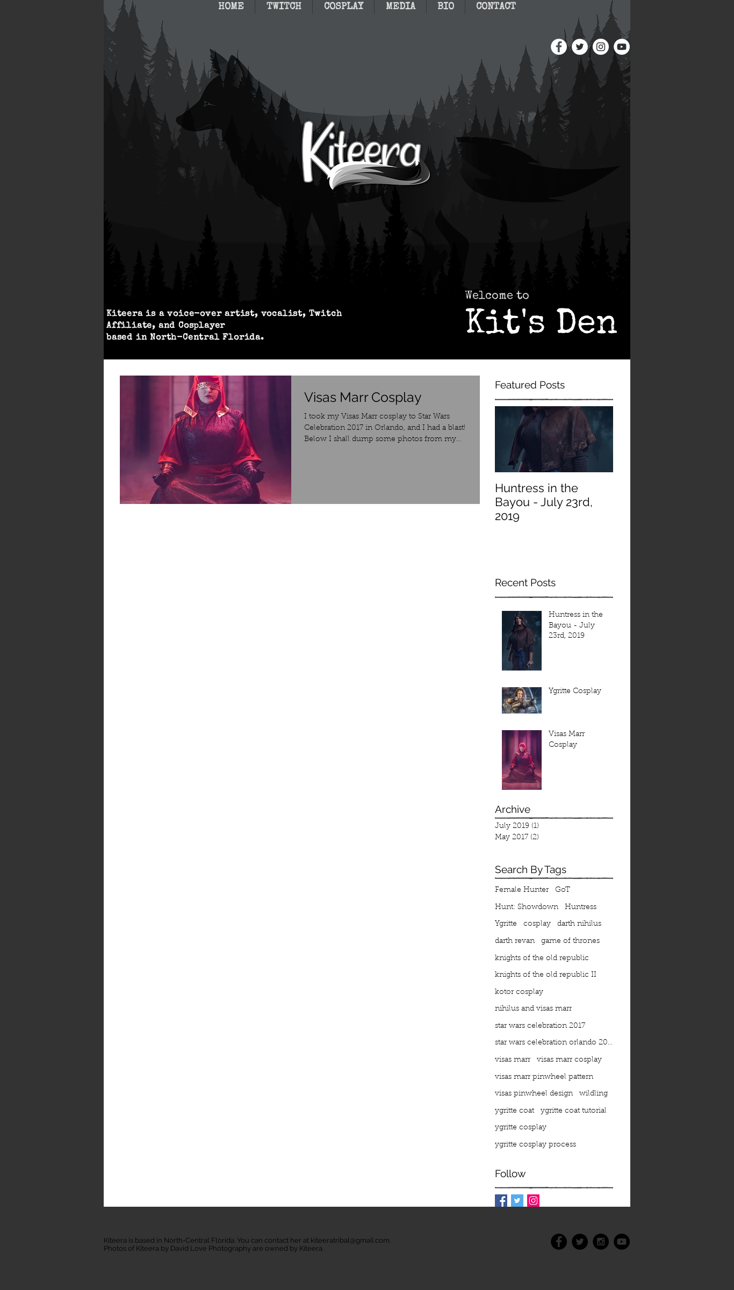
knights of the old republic (542, 958)
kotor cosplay (519, 992)
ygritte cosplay (520, 1128)
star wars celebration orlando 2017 (554, 1043)
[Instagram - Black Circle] (601, 1242)
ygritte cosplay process (535, 1145)
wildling (593, 1094)
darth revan (515, 941)
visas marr (512, 1060)
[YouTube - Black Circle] (622, 1242)
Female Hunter (522, 890)
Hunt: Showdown (526, 907)
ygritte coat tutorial (574, 1111)
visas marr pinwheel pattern (544, 1077)
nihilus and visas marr (533, 1009)
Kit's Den (541, 325)
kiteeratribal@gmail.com (350, 1240)
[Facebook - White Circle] (559, 47)
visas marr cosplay (569, 1060)
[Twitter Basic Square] (517, 1200)
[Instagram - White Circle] (601, 47)
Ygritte (506, 924)
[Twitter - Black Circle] (580, 1242)
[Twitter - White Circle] (580, 47)
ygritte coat (514, 1111)
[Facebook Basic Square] (501, 1200)
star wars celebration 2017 (540, 1026)
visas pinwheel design (534, 1094)
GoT (562, 890)
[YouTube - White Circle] (622, 47)
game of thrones (570, 941)
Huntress (580, 907)
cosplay (537, 924)
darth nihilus (579, 924)
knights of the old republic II (545, 975)
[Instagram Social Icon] (533, 1200)
